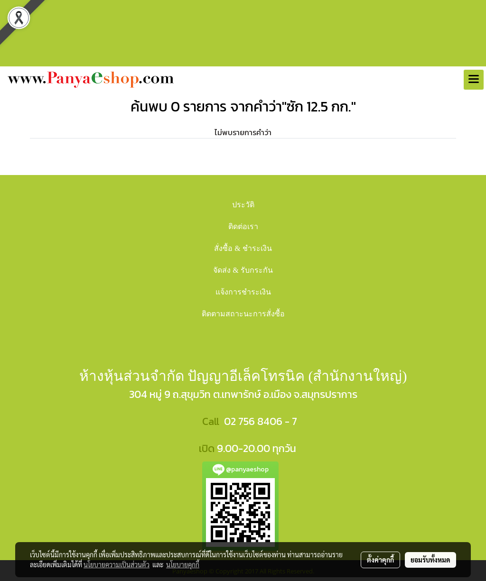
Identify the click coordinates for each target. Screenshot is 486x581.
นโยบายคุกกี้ (182, 564)
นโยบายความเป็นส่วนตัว (117, 564)
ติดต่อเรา (243, 226)
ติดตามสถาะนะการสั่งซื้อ (243, 314)
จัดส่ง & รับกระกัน (242, 270)
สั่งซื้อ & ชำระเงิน (242, 248)
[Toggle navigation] (473, 79)
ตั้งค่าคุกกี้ (380, 559)
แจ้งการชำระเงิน (243, 292)
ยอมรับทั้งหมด (430, 559)
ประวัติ (243, 205)
